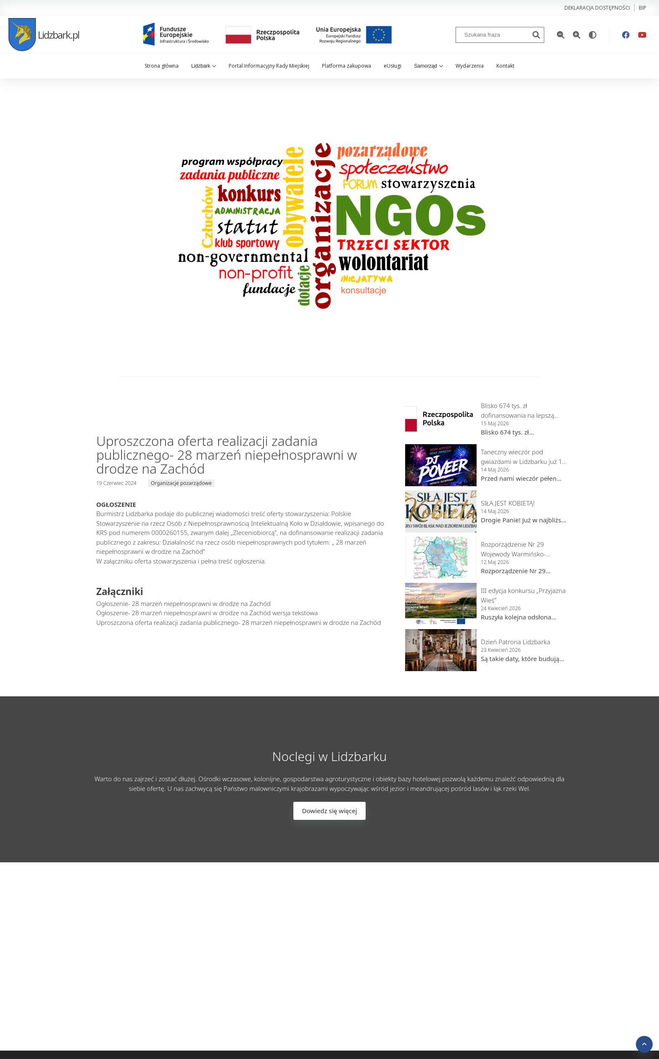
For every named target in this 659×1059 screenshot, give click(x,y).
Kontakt (505, 65)
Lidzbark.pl (43, 34)
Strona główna (162, 65)
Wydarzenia (470, 65)
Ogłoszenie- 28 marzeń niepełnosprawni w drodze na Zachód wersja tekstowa (207, 613)
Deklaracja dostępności (597, 7)
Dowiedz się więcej (329, 810)
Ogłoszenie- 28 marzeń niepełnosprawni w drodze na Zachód (183, 603)
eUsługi (392, 65)
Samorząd (428, 66)
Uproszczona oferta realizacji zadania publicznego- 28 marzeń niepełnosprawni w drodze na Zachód (238, 622)
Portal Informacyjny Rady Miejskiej (269, 65)
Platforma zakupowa (346, 65)
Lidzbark (203, 66)
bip (642, 7)
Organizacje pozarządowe (181, 483)
